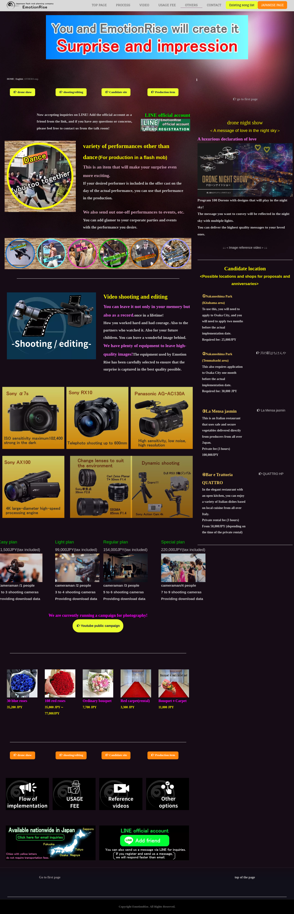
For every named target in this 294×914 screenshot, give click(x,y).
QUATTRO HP (271, 474)
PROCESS (123, 5)
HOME (10, 79)
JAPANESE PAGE (272, 5)
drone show (23, 92)
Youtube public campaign (98, 626)
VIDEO (144, 5)
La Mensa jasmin (271, 410)
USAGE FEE (167, 5)
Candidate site (116, 92)
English (19, 79)
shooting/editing (71, 92)
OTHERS (191, 5)
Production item (163, 92)
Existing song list (241, 5)
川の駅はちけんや (271, 353)
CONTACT (214, 5)
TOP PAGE (99, 5)
